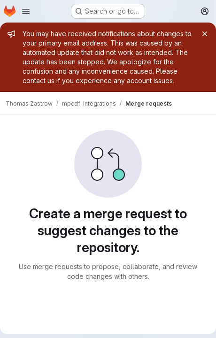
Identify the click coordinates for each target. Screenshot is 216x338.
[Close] (204, 33)
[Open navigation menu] (25, 11)
